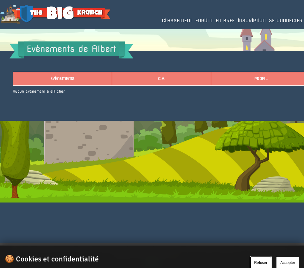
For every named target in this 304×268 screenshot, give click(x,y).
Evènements (62, 78)
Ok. (152, 261)
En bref (225, 20)
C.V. (161, 78)
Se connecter (285, 20)
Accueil (7, 28)
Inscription (252, 20)
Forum (203, 20)
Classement (177, 20)
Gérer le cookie (261, 258)
